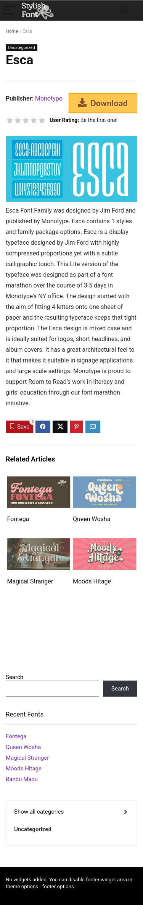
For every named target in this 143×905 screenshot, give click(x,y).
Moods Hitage (92, 581)
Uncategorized (21, 47)
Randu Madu (22, 779)
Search (14, 677)
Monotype (48, 98)
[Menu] (9, 10)
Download (103, 103)
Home (12, 31)
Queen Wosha (91, 519)
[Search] (124, 10)
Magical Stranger (30, 581)
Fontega (18, 519)
